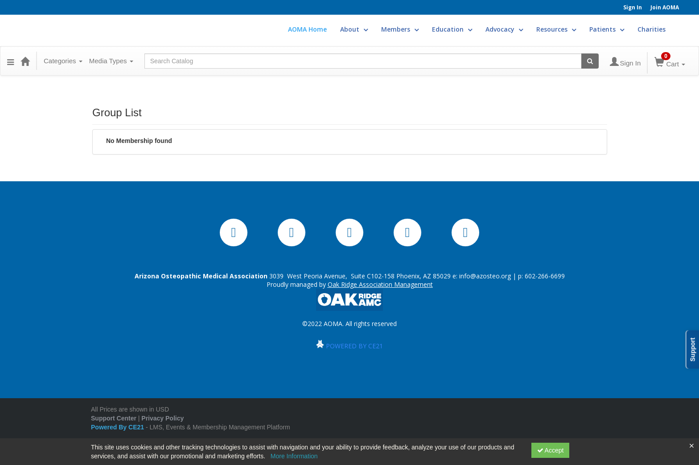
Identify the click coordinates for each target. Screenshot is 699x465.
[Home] (25, 61)
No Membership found (139, 140)
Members (400, 29)
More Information (294, 456)
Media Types (111, 61)
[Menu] (10, 61)
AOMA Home (307, 29)
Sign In (632, 7)
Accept (550, 450)
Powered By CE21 (118, 427)
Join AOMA (664, 7)
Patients (606, 29)
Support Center (113, 418)
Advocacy (504, 29)
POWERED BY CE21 (354, 346)
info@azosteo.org (485, 276)
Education (452, 29)
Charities (651, 29)
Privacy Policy (162, 418)
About (354, 29)
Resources (556, 29)
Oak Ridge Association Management (380, 284)
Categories (63, 61)
